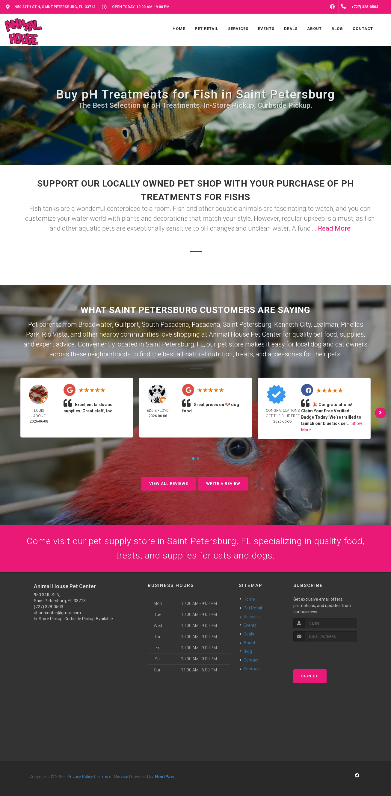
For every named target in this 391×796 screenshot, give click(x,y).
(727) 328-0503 (48, 606)
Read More (334, 228)
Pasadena (206, 324)
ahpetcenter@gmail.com (57, 612)
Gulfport (127, 324)
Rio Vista (55, 334)
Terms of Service (112, 776)
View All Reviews (168, 483)
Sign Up (310, 676)
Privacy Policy (80, 776)
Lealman (325, 324)
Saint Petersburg (247, 324)
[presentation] (325, 652)
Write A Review (223, 483)
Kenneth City (292, 324)
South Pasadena (165, 324)
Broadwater (95, 324)
